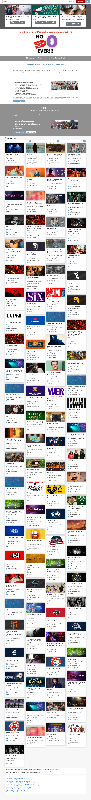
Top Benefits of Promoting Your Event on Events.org (18, 792)
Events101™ (71, 1)
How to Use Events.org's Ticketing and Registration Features (20, 784)
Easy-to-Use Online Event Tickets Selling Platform (18, 781)
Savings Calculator (31, 132)
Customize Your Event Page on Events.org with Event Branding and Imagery (24, 785)
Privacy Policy (17, 797)
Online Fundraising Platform (13, 779)
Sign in (87, 1)
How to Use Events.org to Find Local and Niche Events (19, 787)
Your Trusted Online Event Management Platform (18, 778)
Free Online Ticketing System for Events (15, 790)
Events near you (24, 797)
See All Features (30, 101)
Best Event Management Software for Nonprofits (18, 788)
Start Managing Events (19, 101)
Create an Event (80, 1)
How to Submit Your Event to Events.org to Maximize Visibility (21, 782)
